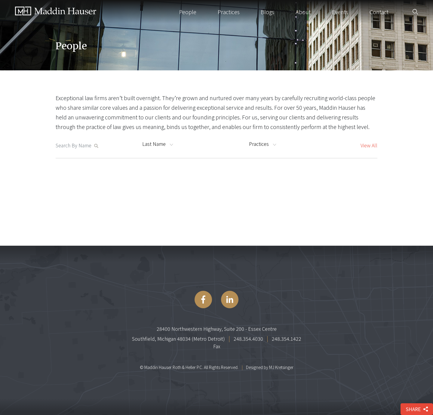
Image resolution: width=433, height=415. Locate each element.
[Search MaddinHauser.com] (75, 145)
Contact (379, 11)
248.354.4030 (248, 338)
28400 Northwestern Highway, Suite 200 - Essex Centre (217, 328)
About (303, 11)
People (187, 11)
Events (340, 11)
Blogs (267, 11)
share (417, 409)
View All (369, 145)
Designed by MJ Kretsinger (269, 367)
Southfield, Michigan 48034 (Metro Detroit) (178, 338)
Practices (229, 11)
